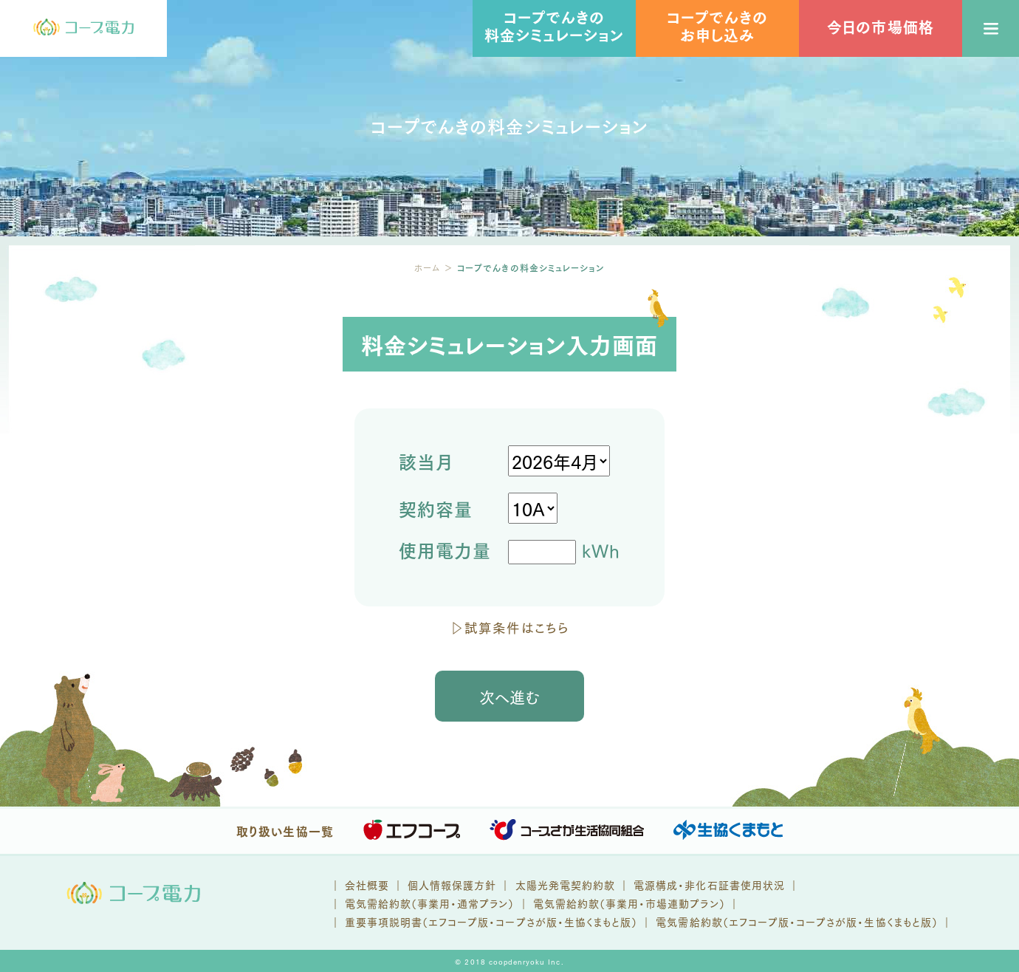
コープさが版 (526, 921)
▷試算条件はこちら (509, 627)
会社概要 (367, 884)
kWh (509, 552)
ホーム (427, 268)
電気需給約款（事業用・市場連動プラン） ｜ (636, 902)
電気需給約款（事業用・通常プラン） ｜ (439, 902)
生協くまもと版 (597, 921)
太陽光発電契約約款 (565, 884)
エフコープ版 (458, 921)
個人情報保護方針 (452, 884)
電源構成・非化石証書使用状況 (709, 884)
